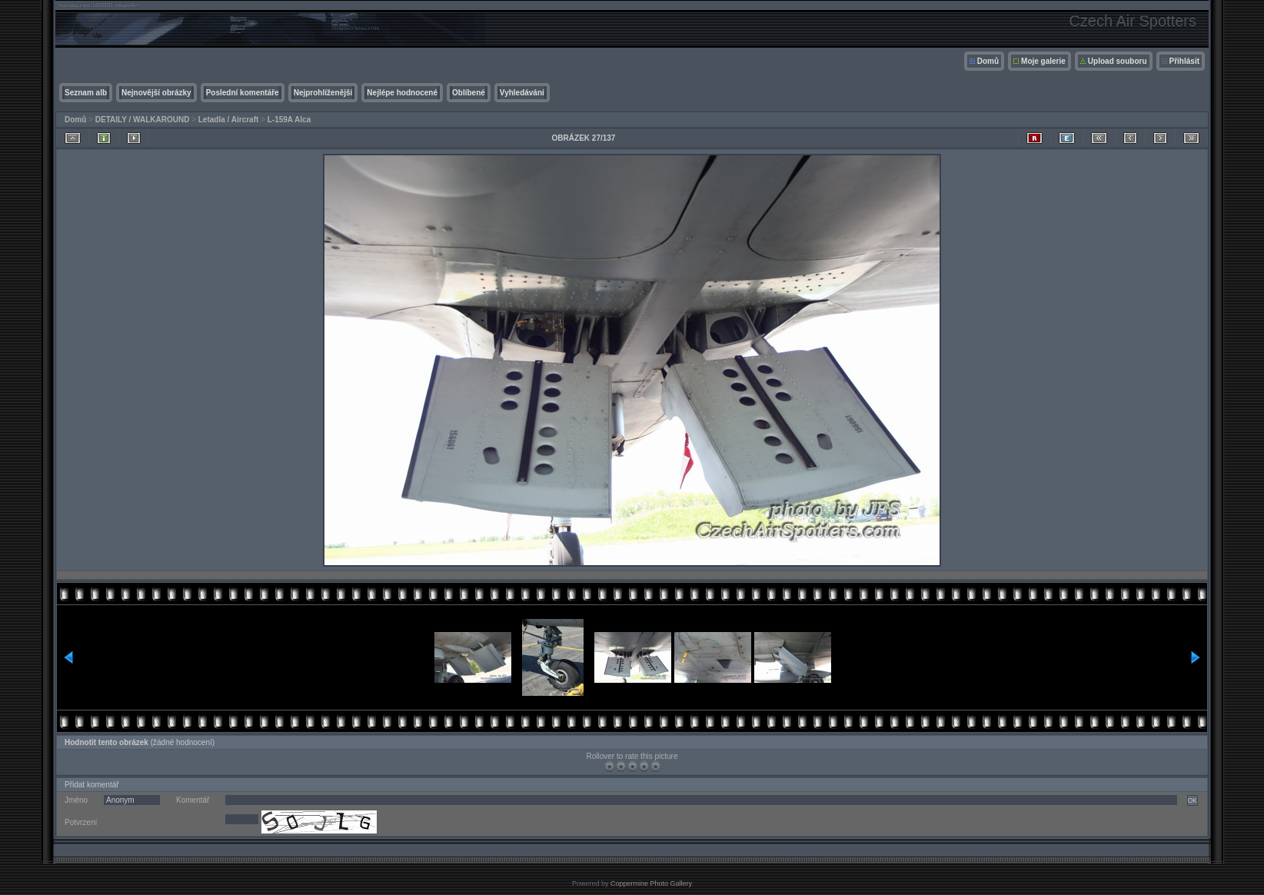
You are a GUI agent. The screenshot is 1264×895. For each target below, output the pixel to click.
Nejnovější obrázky (156, 92)
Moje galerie (1043, 61)
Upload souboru (1117, 61)
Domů (988, 61)
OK (1192, 800)
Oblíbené (468, 92)
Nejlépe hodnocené (402, 92)
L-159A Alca (289, 119)
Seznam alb (86, 92)
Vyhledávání (522, 92)
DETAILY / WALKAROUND (142, 119)
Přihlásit (1184, 61)
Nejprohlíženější (323, 92)
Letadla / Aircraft (228, 119)
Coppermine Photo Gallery (651, 883)
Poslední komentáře (242, 92)
